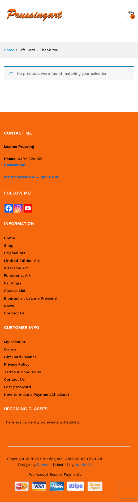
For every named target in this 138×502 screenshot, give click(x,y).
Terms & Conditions (22, 372)
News (9, 306)
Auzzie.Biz (84, 464)
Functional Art (17, 275)
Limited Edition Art (22, 260)
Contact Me (14, 165)
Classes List (14, 290)
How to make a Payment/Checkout (36, 394)
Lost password (17, 387)
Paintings (12, 283)
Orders (10, 349)
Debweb (44, 464)
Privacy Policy (16, 364)
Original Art (14, 253)
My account (14, 342)
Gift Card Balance (20, 357)
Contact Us (14, 313)
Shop (9, 245)
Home (9, 238)
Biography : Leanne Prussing (30, 298)
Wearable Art (16, 268)
